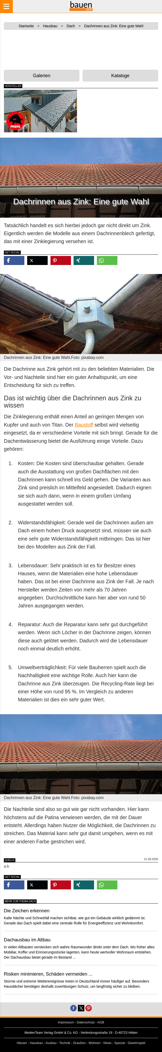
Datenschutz (86, 1022)
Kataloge (120, 75)
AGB (100, 1022)
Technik (64, 1043)
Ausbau (51, 1043)
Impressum (66, 1022)
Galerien (41, 75)
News (107, 1043)
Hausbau (36, 1043)
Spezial (119, 1043)
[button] (14, 260)
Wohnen (94, 1043)
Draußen (79, 1043)
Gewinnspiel (137, 1043)
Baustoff (84, 425)
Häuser (22, 1043)
